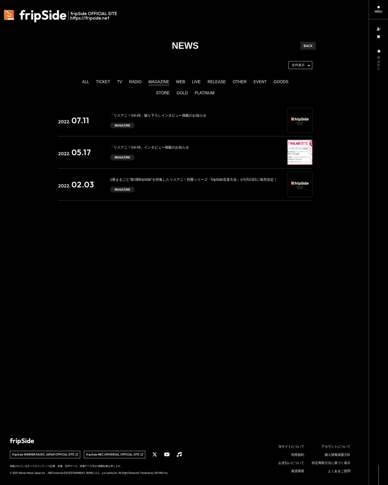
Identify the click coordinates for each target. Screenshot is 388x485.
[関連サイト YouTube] (167, 454)
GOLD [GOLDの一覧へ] (182, 93)
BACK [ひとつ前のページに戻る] (308, 46)
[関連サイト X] (154, 454)
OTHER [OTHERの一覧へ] (240, 82)
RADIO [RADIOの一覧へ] (135, 82)
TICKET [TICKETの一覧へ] (103, 82)
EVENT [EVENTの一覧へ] (260, 82)
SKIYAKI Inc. (161, 473)
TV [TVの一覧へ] (119, 82)
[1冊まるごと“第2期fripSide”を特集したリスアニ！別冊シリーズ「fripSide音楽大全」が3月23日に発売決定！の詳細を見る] (185, 185)
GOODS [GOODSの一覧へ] (281, 82)
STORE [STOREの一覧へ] (163, 93)
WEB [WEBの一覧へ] (180, 82)
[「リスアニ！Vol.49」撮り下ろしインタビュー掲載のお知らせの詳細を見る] (185, 120)
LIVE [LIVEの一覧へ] (196, 82)
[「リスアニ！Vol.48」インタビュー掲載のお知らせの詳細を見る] (185, 152)
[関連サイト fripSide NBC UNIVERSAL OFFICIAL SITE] (114, 454)
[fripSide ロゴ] (63, 16)
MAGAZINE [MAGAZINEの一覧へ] (158, 82)
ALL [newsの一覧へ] (85, 82)
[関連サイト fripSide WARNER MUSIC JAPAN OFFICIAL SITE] (45, 454)
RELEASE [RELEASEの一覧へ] (217, 82)
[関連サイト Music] (179, 454)
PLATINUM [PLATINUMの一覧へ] (205, 93)
